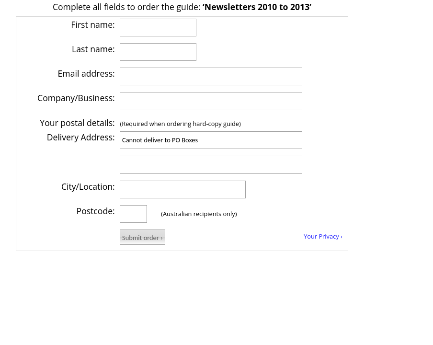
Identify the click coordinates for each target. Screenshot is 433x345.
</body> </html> (182, 134)
